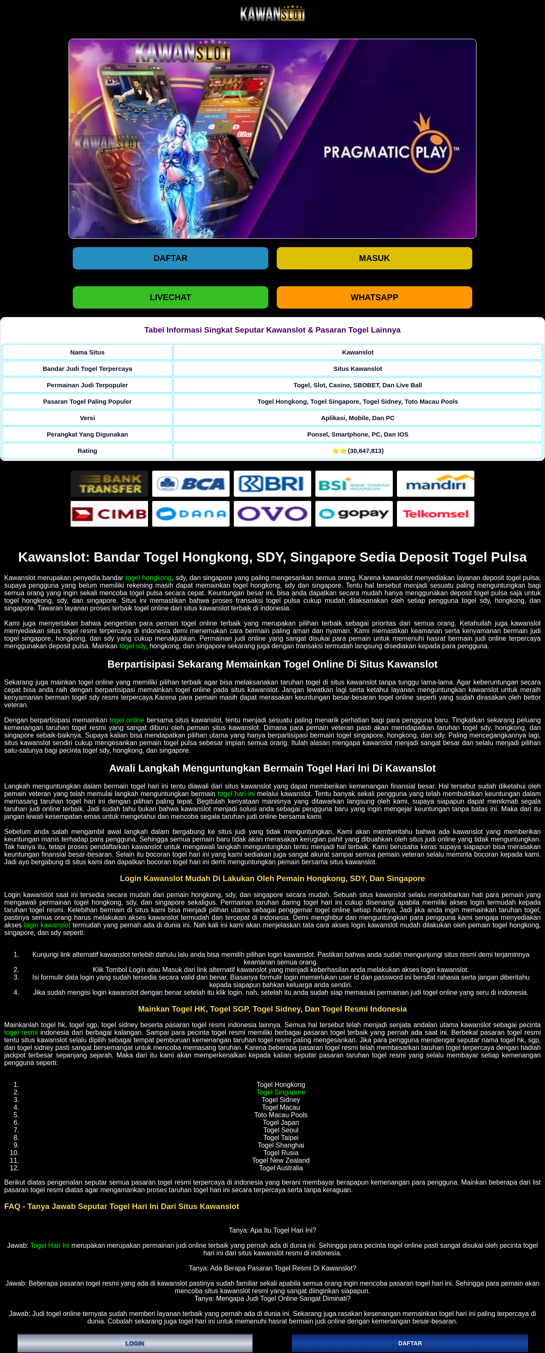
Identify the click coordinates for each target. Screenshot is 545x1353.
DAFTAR (410, 1343)
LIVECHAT (170, 297)
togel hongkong (148, 577)
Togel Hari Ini (49, 1245)
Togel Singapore (281, 1092)
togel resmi (21, 1032)
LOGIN (135, 1343)
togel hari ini (236, 793)
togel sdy (132, 646)
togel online (126, 720)
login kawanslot (47, 925)
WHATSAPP (374, 297)
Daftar (170, 258)
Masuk (374, 258)
